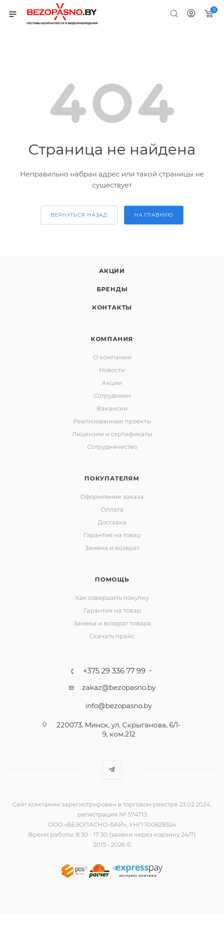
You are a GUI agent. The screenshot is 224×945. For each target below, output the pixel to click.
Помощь (112, 579)
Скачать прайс (112, 636)
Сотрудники (112, 395)
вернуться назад (79, 215)
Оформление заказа (112, 496)
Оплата (112, 509)
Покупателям (112, 478)
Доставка (112, 522)
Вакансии (112, 408)
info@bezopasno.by (118, 705)
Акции (112, 270)
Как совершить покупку (112, 597)
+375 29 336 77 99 (114, 671)
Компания (112, 338)
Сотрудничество (112, 446)
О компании (112, 357)
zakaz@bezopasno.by (119, 687)
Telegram (112, 769)
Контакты (112, 307)
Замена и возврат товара (112, 623)
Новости (112, 370)
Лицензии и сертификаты (112, 434)
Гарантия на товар (112, 535)
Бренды (112, 289)
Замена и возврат (112, 547)
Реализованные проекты (112, 421)
